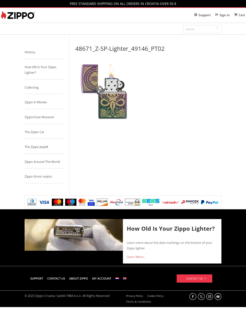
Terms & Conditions (138, 301)
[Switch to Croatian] (117, 278)
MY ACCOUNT (101, 278)
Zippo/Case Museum (39, 117)
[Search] (217, 28)
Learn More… (136, 257)
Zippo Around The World (42, 162)
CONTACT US (56, 278)
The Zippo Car (35, 132)
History (30, 52)
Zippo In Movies (36, 102)
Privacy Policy (134, 296)
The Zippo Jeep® (36, 147)
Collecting (32, 87)
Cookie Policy (155, 296)
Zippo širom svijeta (38, 176)
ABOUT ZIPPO (78, 278)
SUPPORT (36, 278)
